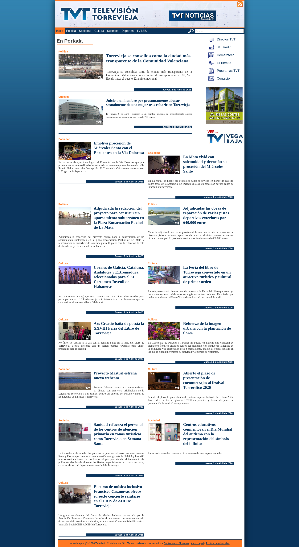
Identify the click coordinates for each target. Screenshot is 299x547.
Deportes (127, 30)
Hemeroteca (221, 55)
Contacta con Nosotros (176, 543)
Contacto (218, 78)
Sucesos (112, 30)
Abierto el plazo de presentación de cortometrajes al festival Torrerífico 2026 (203, 380)
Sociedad (85, 30)
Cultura (99, 30)
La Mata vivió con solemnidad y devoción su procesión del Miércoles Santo (205, 164)
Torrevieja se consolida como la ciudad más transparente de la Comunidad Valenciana (148, 58)
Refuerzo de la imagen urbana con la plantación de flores (207, 328)
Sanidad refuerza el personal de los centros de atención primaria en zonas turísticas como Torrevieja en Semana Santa (118, 434)
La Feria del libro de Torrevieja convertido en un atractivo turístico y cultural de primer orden (207, 274)
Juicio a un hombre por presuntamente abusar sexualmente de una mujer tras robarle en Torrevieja (148, 102)
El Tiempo (219, 63)
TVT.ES (142, 30)
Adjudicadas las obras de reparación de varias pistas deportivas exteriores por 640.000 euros (206, 215)
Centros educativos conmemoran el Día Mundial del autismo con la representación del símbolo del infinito (207, 434)
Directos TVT (221, 39)
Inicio (59, 30)
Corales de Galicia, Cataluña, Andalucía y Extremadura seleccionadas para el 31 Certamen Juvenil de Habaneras (119, 277)
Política (71, 30)
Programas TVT (223, 71)
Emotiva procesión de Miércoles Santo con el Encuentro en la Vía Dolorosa (119, 148)
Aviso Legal (197, 543)
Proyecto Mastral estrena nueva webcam (115, 375)
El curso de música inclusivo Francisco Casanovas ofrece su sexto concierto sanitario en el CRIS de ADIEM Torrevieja (118, 496)
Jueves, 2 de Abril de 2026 (177, 89)
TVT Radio (219, 47)
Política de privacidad (218, 543)
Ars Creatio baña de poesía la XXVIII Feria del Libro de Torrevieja (119, 328)
